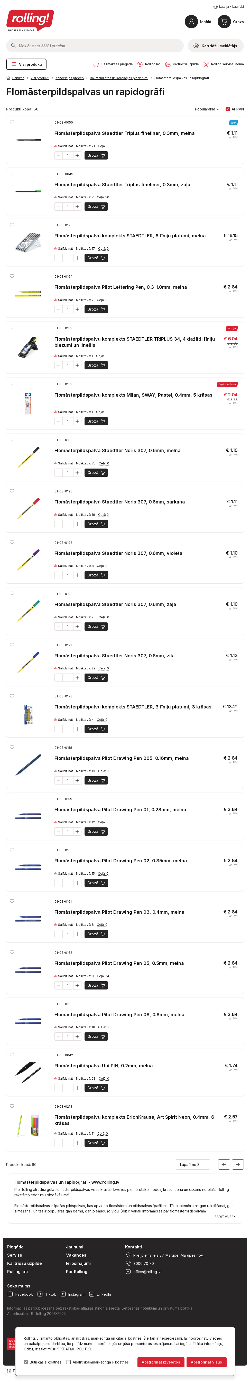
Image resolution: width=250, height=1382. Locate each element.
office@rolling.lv (143, 1271)
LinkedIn (100, 1294)
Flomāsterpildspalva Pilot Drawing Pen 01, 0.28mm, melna (120, 809)
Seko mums (18, 1285)
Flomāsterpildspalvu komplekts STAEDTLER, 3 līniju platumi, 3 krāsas (132, 706)
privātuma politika (177, 1308)
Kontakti (133, 1246)
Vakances (76, 1255)
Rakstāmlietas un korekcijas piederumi (119, 78)
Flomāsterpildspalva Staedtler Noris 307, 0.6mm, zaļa (115, 604)
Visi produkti (26, 64)
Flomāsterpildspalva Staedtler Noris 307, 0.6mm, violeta (118, 553)
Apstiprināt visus (206, 1362)
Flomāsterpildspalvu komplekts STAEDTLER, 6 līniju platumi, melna (130, 235)
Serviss (14, 1255)
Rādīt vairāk (225, 1217)
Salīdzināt (63, 146)
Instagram (72, 1294)
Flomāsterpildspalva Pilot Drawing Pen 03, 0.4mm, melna (119, 912)
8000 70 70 (139, 1263)
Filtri (14, 1370)
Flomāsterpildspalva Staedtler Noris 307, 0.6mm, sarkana (119, 502)
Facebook (20, 1294)
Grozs (238, 22)
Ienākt (205, 22)
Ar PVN (238, 109)
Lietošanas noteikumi (139, 1308)
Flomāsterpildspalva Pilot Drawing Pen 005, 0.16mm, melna (121, 758)
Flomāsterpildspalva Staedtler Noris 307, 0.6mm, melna (117, 450)
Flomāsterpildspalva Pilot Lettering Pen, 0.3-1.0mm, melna (120, 287)
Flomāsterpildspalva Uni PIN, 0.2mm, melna (103, 1065)
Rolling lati (17, 1271)
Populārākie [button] (207, 109)
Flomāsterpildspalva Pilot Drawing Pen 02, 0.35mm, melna (120, 860)
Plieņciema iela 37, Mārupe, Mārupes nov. (164, 1255)
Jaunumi (74, 1246)
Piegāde (15, 1246)
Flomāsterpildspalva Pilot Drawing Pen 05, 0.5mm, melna (119, 963)
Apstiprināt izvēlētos (161, 1362)
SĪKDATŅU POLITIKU (74, 1349)
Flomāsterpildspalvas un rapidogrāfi (181, 78)
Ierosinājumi (78, 1263)
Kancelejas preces (69, 78)
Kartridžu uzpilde (24, 1263)
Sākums (18, 78)
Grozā (96, 155)
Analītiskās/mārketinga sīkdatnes (101, 1362)
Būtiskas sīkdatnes (45, 1362)
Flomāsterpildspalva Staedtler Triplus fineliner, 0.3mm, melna (124, 133)
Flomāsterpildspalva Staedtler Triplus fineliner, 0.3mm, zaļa (122, 184)
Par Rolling (76, 1271)
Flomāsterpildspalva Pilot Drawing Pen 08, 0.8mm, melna (119, 1014)
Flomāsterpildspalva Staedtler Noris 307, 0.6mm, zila (114, 655)
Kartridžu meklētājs (215, 46)
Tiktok (46, 1294)
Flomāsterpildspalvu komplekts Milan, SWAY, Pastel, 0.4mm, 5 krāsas (133, 395)
